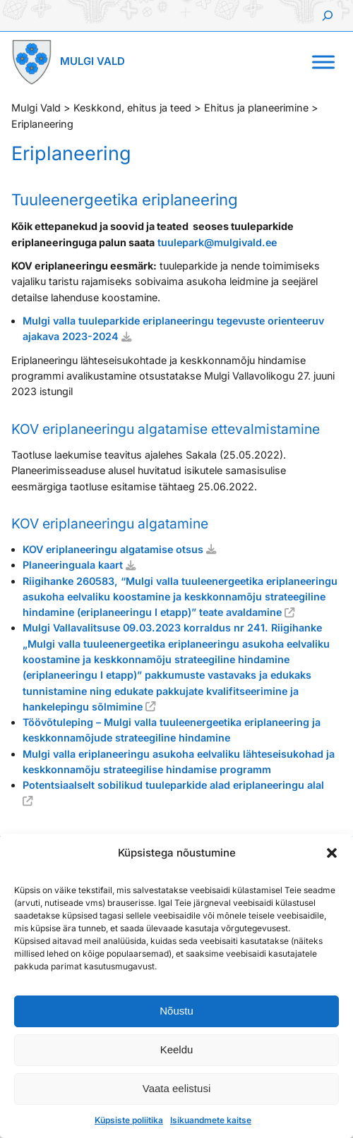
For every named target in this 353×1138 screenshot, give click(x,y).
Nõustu (176, 1011)
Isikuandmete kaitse (210, 1120)
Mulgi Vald (92, 61)
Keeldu (176, 1049)
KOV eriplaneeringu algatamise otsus (113, 549)
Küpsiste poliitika (129, 1120)
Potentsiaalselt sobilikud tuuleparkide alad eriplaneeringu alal (175, 785)
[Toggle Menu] (323, 61)
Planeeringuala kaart (73, 565)
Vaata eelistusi (176, 1088)
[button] (332, 853)
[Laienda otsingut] (327, 15)
